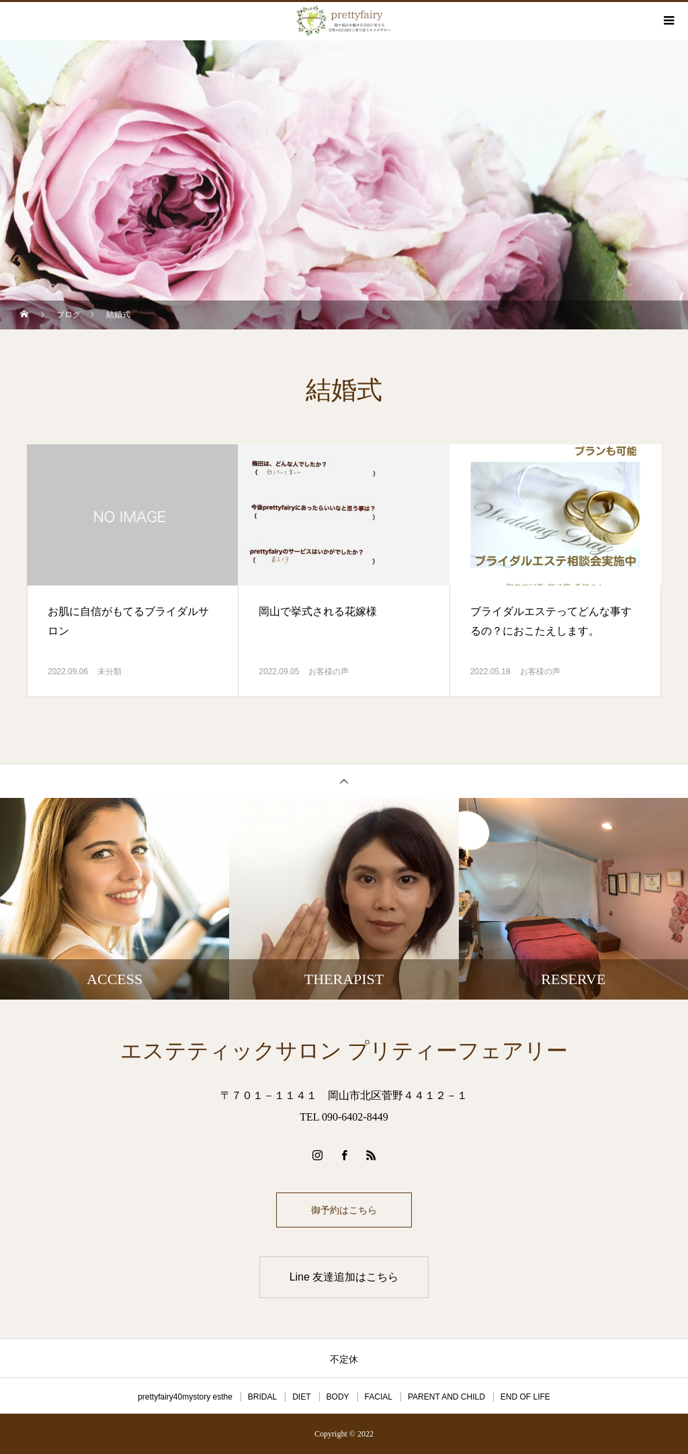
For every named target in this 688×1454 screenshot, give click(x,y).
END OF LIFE (525, 1397)
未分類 (109, 671)
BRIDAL (262, 1397)
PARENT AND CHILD (446, 1397)
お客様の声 (328, 671)
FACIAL (378, 1397)
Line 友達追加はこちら (344, 1277)
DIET (301, 1397)
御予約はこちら (344, 1210)
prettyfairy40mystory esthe (185, 1397)
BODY (338, 1397)
